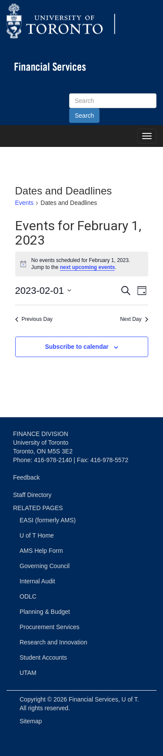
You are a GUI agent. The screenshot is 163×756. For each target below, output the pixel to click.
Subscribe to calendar (76, 346)
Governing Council (45, 565)
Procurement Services (50, 626)
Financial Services (93, 699)
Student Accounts (43, 657)
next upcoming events (87, 267)
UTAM (28, 672)
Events (24, 202)
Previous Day (34, 319)
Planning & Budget (45, 611)
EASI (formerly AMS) (48, 520)
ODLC (28, 596)
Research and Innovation (53, 642)
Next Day (134, 319)
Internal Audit (37, 581)
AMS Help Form (41, 550)
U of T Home (37, 535)
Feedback (26, 477)
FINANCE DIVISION (40, 433)
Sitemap (31, 721)
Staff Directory (32, 494)
